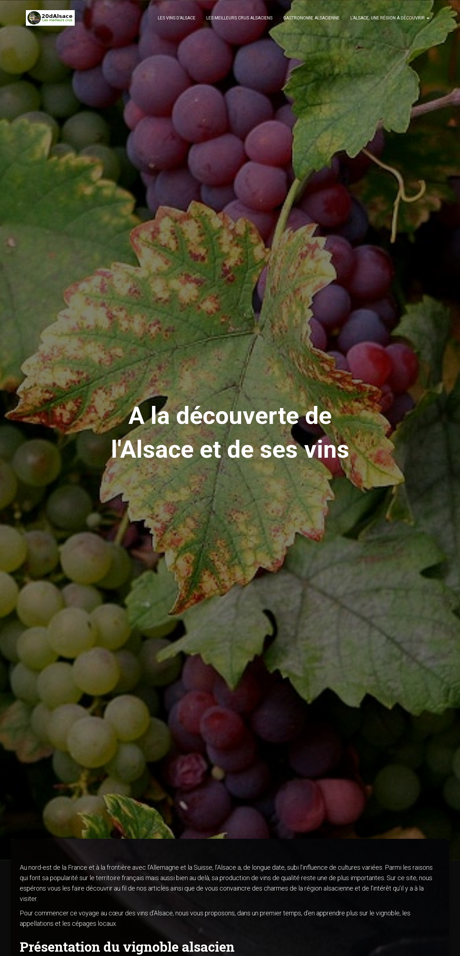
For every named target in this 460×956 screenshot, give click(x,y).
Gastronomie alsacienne (311, 17)
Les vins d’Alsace (177, 17)
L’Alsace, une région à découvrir (389, 17)
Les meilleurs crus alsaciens (239, 17)
